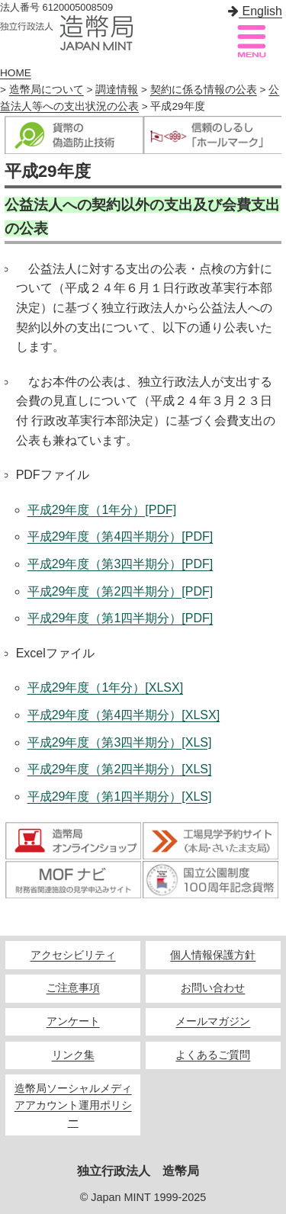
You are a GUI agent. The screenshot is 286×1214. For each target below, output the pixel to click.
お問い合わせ (213, 988)
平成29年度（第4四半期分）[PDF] (120, 536)
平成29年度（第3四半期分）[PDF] (120, 563)
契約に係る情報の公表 (203, 89)
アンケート (73, 1021)
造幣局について (46, 89)
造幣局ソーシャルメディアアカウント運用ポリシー (73, 1105)
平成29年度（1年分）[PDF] (102, 509)
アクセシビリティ (73, 955)
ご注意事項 (73, 988)
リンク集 (73, 1055)
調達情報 (116, 89)
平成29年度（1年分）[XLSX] (105, 687)
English (255, 11)
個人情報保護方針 (212, 955)
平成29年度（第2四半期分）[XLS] (119, 769)
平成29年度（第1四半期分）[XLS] (119, 796)
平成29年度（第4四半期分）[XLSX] (123, 714)
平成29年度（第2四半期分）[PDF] (120, 591)
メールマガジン (212, 1021)
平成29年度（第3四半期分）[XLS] (119, 742)
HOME (15, 73)
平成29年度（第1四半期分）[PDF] (120, 618)
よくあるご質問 (212, 1055)
